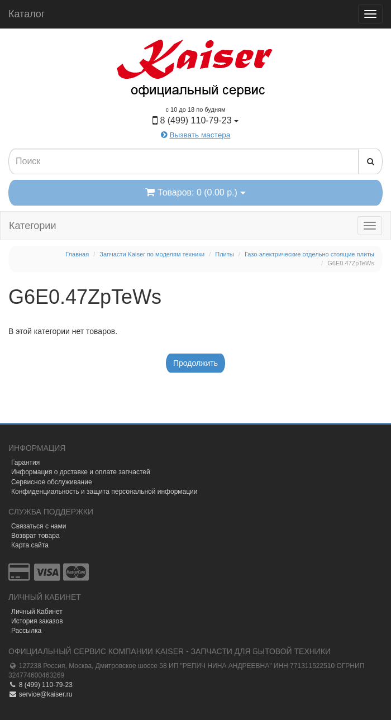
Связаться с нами (38, 526)
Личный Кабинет (37, 612)
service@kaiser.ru (40, 694)
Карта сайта (30, 545)
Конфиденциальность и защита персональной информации (104, 491)
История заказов (37, 621)
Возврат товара (35, 536)
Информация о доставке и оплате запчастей (80, 472)
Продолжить (195, 363)
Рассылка (26, 631)
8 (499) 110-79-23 (40, 685)
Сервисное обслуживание (51, 482)
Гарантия (25, 462)
